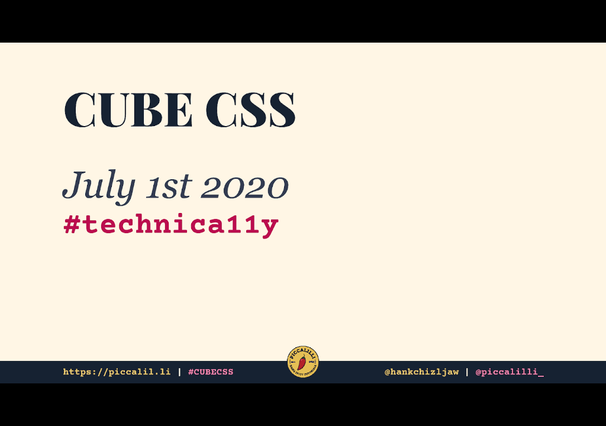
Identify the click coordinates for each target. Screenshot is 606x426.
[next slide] (585, 400)
